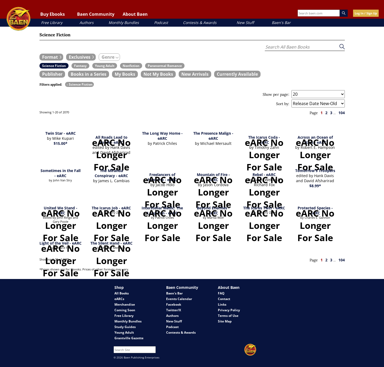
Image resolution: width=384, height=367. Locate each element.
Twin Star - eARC (60, 133)
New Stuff (245, 22)
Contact (224, 299)
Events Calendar (179, 299)
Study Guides (125, 327)
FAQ (221, 293)
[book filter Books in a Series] (88, 74)
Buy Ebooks (52, 14)
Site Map (225, 321)
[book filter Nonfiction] (131, 66)
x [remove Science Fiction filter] (67, 84)
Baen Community (95, 14)
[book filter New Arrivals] (195, 74)
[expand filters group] (51, 57)
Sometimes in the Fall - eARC (61, 173)
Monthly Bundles (124, 22)
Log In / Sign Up (366, 13)
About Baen (135, 14)
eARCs (119, 299)
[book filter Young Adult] (104, 66)
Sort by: (282, 103)
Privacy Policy (229, 310)
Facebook (173, 304)
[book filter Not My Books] (158, 74)
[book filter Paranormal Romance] (165, 66)
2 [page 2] (326, 112)
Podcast (161, 22)
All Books (121, 293)
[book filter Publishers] (52, 74)
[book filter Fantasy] (80, 66)
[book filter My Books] (125, 74)
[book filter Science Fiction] (54, 66)
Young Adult (124, 332)
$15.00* (60, 143)
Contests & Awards (200, 22)
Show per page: (276, 94)
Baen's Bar (281, 22)
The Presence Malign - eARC (213, 136)
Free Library (51, 22)
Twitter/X (173, 310)
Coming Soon (124, 310)
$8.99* (315, 185)
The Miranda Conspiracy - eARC (111, 173)
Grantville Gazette (128, 338)
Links (222, 304)
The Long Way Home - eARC (162, 136)
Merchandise (124, 304)
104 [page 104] (341, 112)
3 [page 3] (331, 112)
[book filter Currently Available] (237, 74)
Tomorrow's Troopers (315, 170)
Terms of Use (228, 315)
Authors (86, 22)
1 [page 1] (322, 112)
